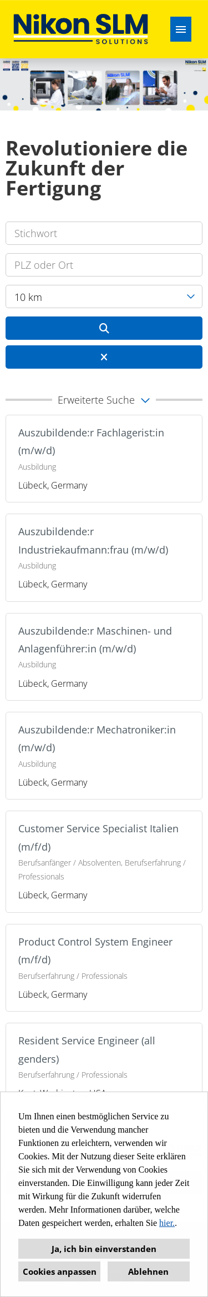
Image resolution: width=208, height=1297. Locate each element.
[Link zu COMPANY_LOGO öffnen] (80, 29)
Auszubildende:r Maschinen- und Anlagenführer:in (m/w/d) (95, 639)
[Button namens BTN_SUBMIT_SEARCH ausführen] (104, 328)
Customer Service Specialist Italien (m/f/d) (98, 837)
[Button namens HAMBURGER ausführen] (180, 29)
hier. (167, 1223)
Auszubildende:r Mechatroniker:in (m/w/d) (97, 738)
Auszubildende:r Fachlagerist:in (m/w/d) (91, 441)
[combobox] (104, 296)
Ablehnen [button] (148, 1271)
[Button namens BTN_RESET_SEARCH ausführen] (104, 357)
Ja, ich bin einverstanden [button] (104, 1248)
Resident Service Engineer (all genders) (86, 1049)
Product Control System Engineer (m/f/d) (95, 950)
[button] (104, 400)
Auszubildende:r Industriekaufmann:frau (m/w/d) (93, 540)
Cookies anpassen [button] (60, 1271)
